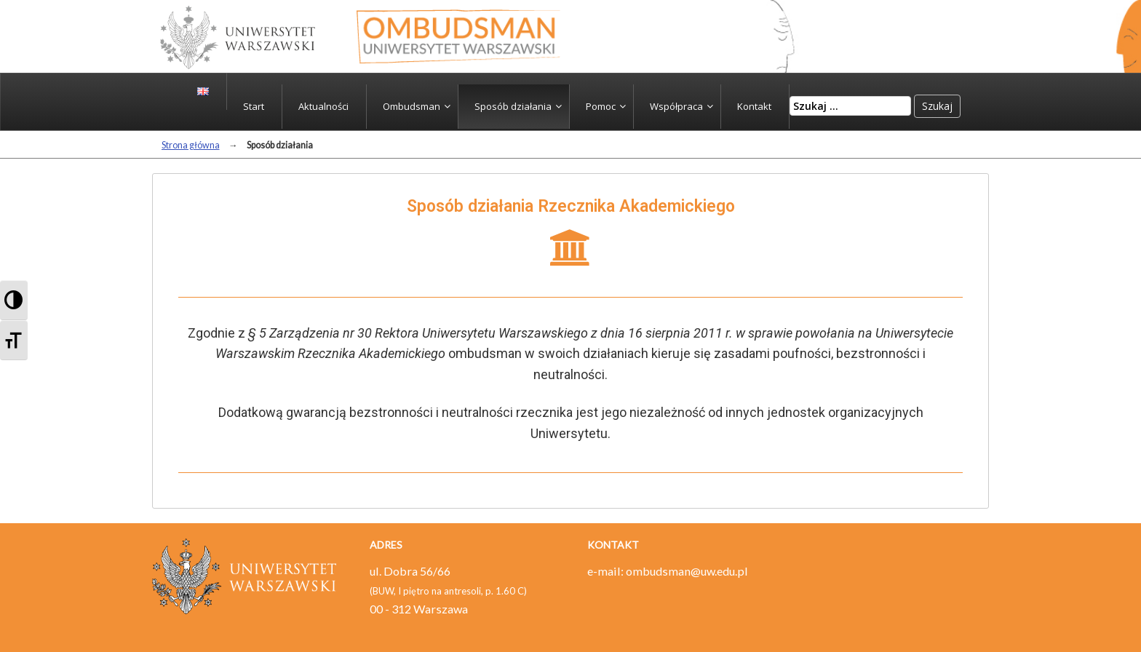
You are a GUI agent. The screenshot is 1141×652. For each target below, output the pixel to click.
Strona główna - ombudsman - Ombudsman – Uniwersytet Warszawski (458, 36)
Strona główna (191, 145)
